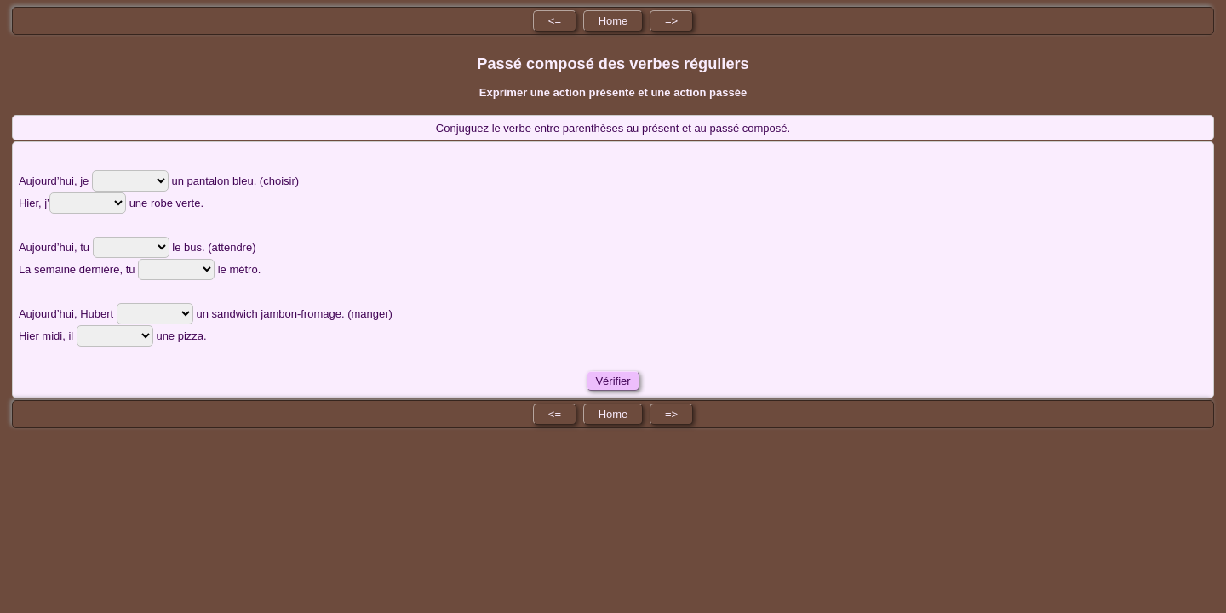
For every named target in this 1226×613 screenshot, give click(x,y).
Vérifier (613, 381)
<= (554, 20)
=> (671, 20)
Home (613, 20)
